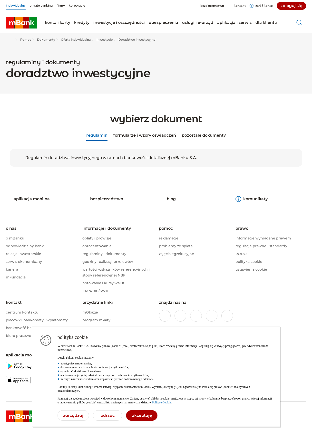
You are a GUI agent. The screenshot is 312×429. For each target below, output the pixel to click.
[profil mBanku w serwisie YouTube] (211, 316)
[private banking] (41, 6)
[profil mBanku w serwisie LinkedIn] (227, 316)
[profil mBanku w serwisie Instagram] (180, 316)
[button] (57, 23)
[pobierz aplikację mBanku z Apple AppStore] (18, 381)
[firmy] (61, 6)
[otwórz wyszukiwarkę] (299, 23)
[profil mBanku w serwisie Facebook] (165, 316)
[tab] (96, 136)
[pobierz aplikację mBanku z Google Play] (19, 367)
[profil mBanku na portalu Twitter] (196, 316)
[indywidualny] (16, 6)
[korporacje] (77, 6)
